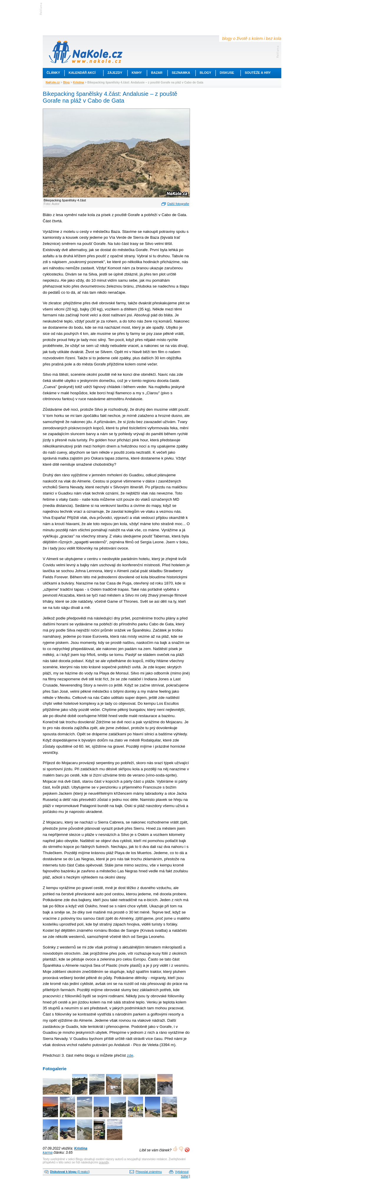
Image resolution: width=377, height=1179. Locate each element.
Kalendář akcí (82, 72)
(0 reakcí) (70, 1171)
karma (47, 1152)
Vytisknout (181, 1171)
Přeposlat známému (148, 1171)
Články (53, 72)
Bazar (157, 72)
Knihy (137, 72)
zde (130, 1055)
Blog (66, 82)
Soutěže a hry (258, 72)
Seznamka (181, 72)
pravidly (104, 1162)
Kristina (78, 82)
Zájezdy (115, 72)
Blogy (205, 72)
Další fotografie (178, 204)
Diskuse (227, 72)
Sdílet (184, 1176)
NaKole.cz (53, 82)
